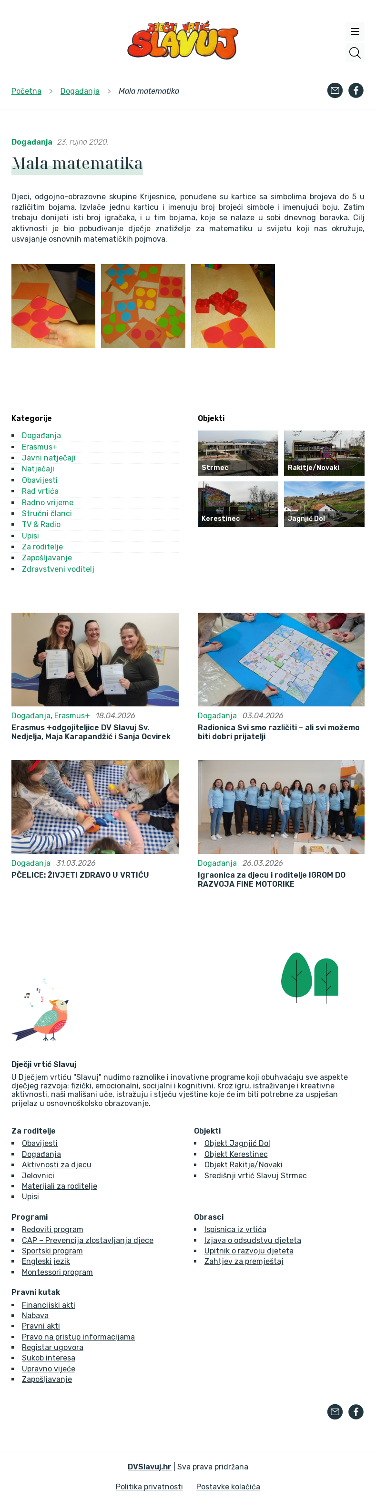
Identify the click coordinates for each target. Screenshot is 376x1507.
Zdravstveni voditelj (58, 569)
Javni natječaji (49, 457)
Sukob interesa (48, 1357)
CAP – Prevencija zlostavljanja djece (87, 1240)
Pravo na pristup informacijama (78, 1336)
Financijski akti (48, 1305)
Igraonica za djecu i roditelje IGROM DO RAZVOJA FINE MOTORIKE (272, 879)
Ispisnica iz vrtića (235, 1229)
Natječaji (38, 468)
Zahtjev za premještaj (244, 1261)
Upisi (30, 535)
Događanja (31, 142)
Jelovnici (38, 1175)
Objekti (207, 1131)
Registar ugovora (52, 1347)
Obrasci (209, 1217)
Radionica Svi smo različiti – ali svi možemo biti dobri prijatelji (279, 732)
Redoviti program (52, 1229)
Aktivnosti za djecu (56, 1164)
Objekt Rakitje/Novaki (243, 1164)
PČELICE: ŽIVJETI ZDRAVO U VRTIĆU (80, 875)
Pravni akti (41, 1326)
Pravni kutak (35, 1292)
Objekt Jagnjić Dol (237, 1143)
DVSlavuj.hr (150, 1466)
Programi (29, 1217)
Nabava (35, 1315)
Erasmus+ (40, 446)
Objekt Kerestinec (236, 1154)
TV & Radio (41, 524)
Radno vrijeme (47, 502)
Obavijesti (40, 480)
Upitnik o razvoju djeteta (249, 1250)
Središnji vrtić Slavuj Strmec (255, 1175)
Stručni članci (47, 513)
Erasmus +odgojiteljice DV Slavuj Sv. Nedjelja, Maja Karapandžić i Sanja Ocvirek (91, 732)
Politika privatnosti (149, 1486)
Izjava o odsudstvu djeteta (252, 1240)
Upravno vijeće (48, 1368)
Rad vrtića (40, 491)
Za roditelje (42, 546)
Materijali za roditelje (59, 1186)
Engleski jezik (46, 1261)
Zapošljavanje (47, 557)
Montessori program (57, 1272)
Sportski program (52, 1250)
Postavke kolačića (228, 1486)
